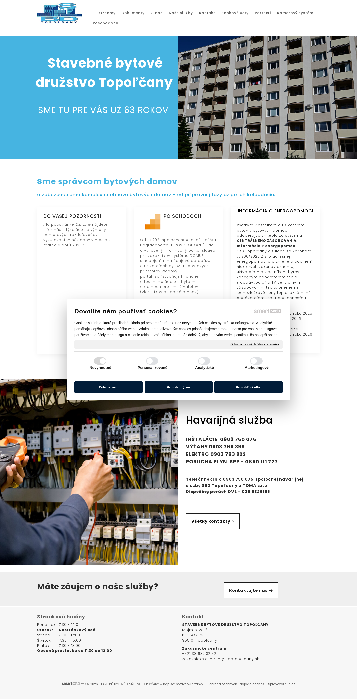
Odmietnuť (108, 387)
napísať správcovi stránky (183, 684)
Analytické (204, 367)
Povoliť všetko (249, 387)
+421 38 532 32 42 (199, 653)
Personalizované (152, 367)
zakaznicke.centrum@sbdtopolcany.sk (220, 658)
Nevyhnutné (100, 367)
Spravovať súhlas (281, 684)
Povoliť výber (178, 387)
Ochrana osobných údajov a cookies (254, 344)
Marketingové (256, 367)
